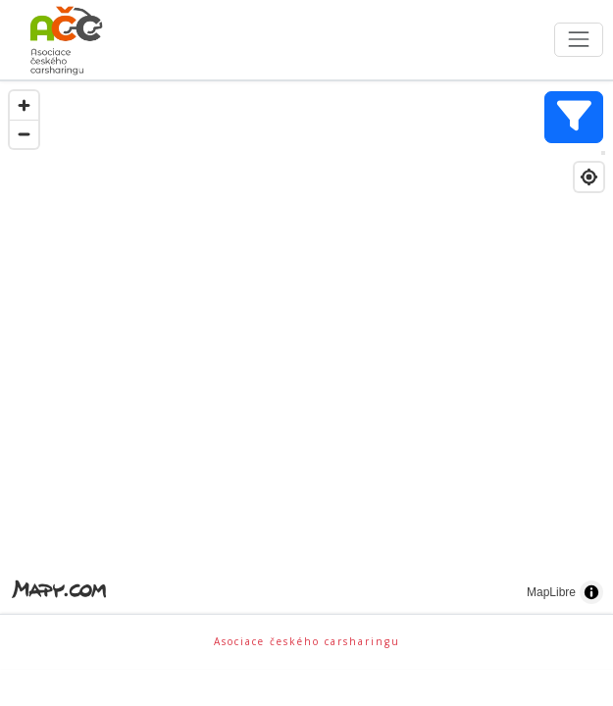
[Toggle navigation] (578, 40)
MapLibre (551, 592)
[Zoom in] (24, 105)
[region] (306, 347)
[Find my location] (589, 177)
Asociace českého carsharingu (307, 641)
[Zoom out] (24, 134)
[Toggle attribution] (591, 592)
